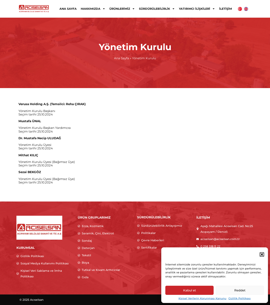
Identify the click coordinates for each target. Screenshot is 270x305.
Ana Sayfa (68, 9)
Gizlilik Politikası (239, 298)
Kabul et (189, 290)
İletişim (225, 9)
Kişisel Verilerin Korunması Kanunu (202, 298)
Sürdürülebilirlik (157, 8)
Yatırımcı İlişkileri (197, 8)
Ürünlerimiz (122, 8)
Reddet (239, 290)
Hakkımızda (93, 8)
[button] (262, 254)
